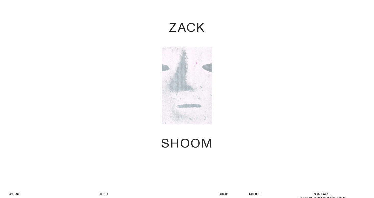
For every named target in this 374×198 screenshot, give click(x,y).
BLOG (103, 194)
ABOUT (255, 194)
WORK (14, 194)
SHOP (223, 194)
